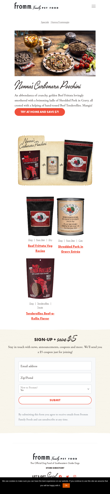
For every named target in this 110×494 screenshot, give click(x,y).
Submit (55, 400)
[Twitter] (68, 476)
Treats (40, 307)
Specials (45, 22)
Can (81, 240)
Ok (66, 485)
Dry (50, 240)
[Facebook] (60, 476)
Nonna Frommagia (60, 22)
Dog (30, 240)
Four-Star (40, 240)
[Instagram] (74, 476)
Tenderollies (43, 303)
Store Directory (55, 467)
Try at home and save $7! (40, 112)
